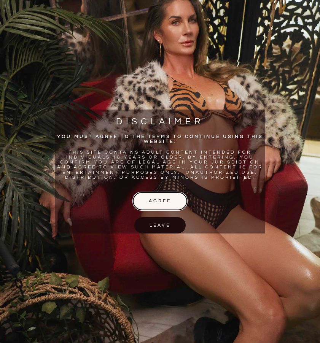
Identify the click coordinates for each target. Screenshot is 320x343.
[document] (160, 171)
